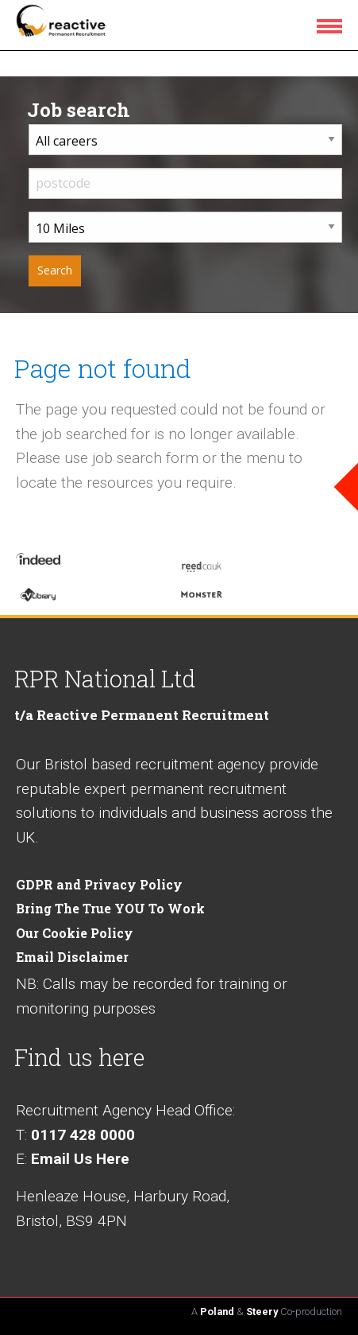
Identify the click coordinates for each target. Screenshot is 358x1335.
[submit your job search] (55, 270)
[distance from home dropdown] (185, 227)
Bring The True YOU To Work (110, 908)
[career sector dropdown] (185, 139)
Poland (217, 1311)
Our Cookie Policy (74, 932)
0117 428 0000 (83, 1135)
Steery (262, 1311)
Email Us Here (80, 1159)
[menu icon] (332, 25)
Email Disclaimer (72, 956)
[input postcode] (185, 183)
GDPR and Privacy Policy (99, 884)
